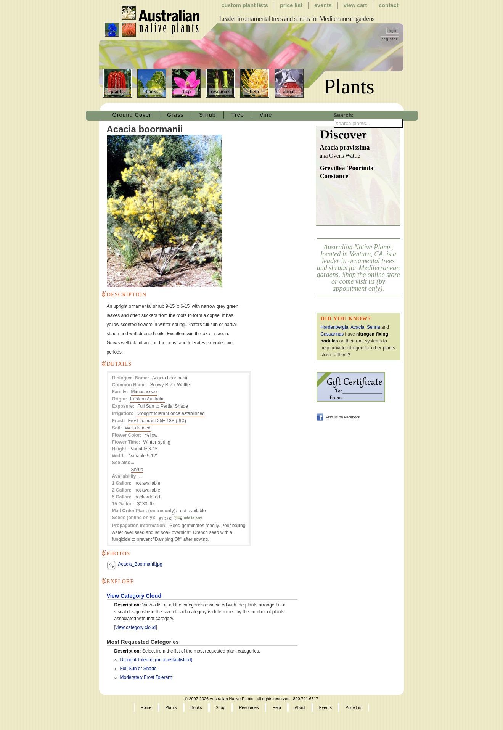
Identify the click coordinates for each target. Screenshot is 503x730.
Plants (117, 83)
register (389, 39)
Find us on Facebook (343, 417)
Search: (344, 115)
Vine (266, 115)
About (289, 83)
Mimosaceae (144, 391)
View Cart (355, 5)
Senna (373, 327)
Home (146, 707)
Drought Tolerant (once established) (156, 659)
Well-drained (138, 428)
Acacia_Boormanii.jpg (140, 564)
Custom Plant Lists (245, 5)
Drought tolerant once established (171, 413)
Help (254, 83)
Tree (237, 115)
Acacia (357, 327)
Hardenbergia (335, 327)
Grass (175, 115)
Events (323, 5)
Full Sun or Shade (138, 668)
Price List (291, 5)
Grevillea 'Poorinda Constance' (347, 172)
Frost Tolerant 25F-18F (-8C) (157, 420)
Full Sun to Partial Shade (162, 406)
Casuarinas (332, 334)
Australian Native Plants (153, 21)
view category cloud (136, 627)
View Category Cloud (134, 596)
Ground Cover (131, 115)
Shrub (207, 115)
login (392, 31)
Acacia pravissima (360, 152)
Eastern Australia (147, 399)
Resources (220, 83)
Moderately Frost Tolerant (146, 677)
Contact (388, 5)
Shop (186, 83)
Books (151, 83)
